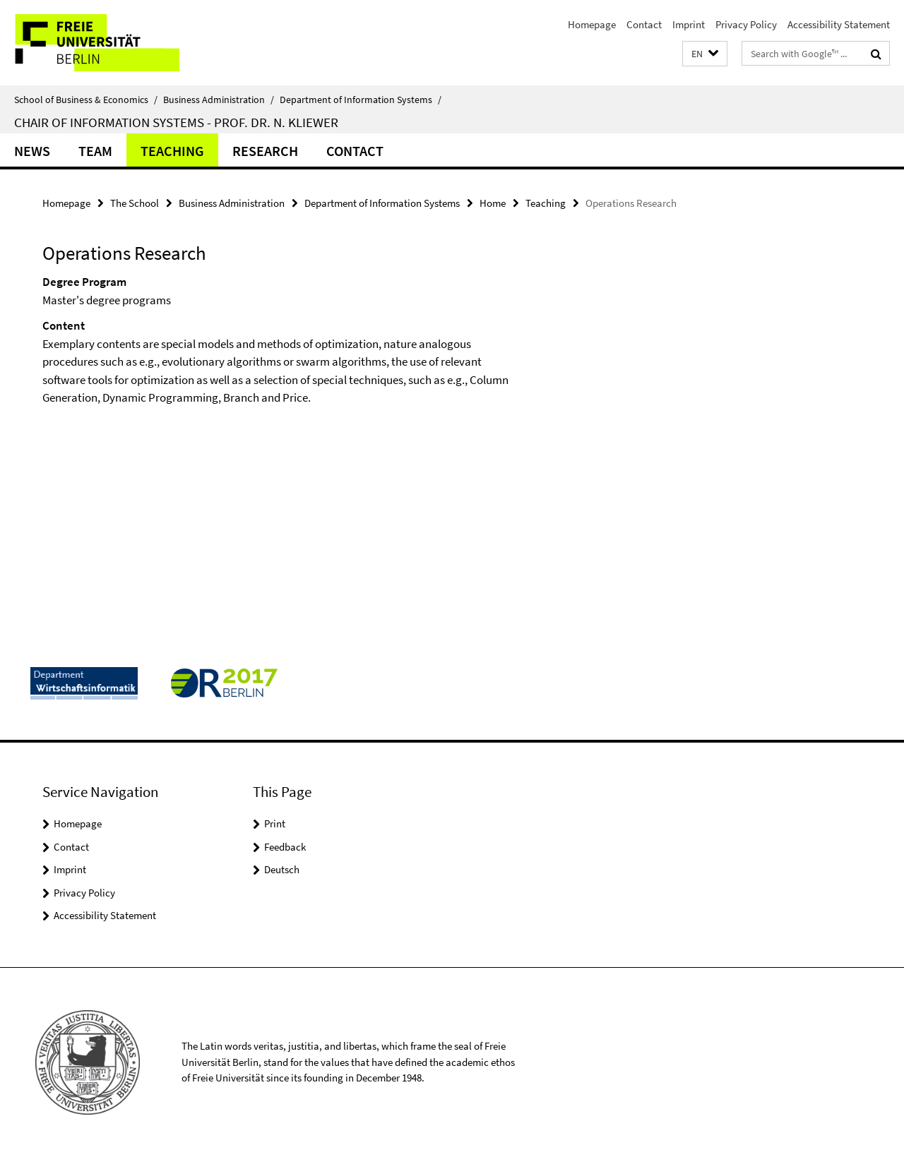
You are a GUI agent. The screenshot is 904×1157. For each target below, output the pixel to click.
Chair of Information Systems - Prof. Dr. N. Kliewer (176, 122)
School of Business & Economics (85, 99)
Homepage (592, 24)
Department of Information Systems (360, 99)
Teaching (172, 151)
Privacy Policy (746, 24)
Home (493, 203)
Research (265, 151)
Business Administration (218, 99)
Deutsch (281, 869)
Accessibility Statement (838, 24)
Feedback (285, 846)
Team (95, 151)
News (32, 151)
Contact (644, 24)
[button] (704, 54)
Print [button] (274, 823)
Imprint (688, 24)
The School (134, 203)
